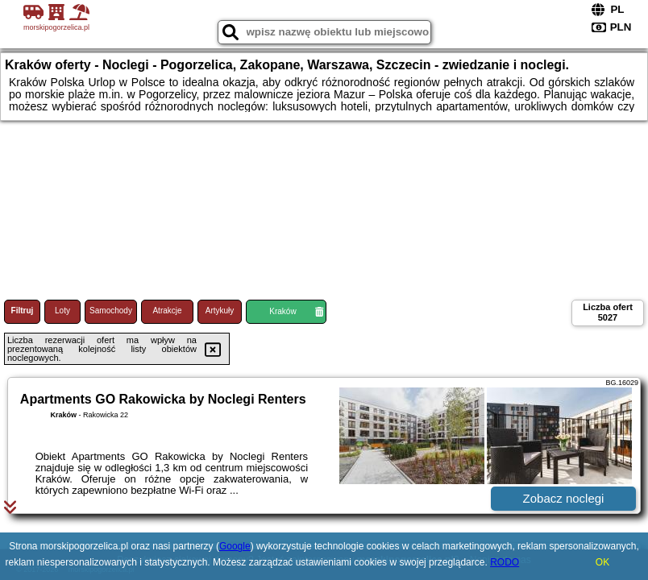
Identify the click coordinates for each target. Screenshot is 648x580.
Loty (62, 310)
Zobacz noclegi (563, 498)
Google (235, 546)
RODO (504, 562)
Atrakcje (166, 310)
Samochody (110, 310)
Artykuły (220, 310)
